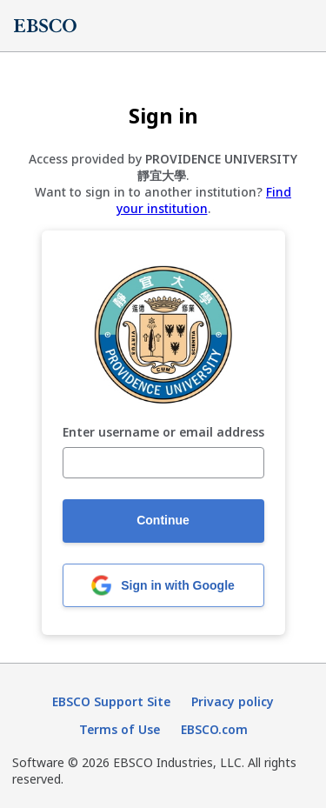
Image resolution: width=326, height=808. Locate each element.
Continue (163, 520)
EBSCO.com (214, 729)
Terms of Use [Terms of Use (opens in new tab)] (119, 729)
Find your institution (204, 200)
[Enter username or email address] (163, 462)
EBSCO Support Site (111, 701)
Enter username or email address (163, 432)
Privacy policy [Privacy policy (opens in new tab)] (232, 701)
